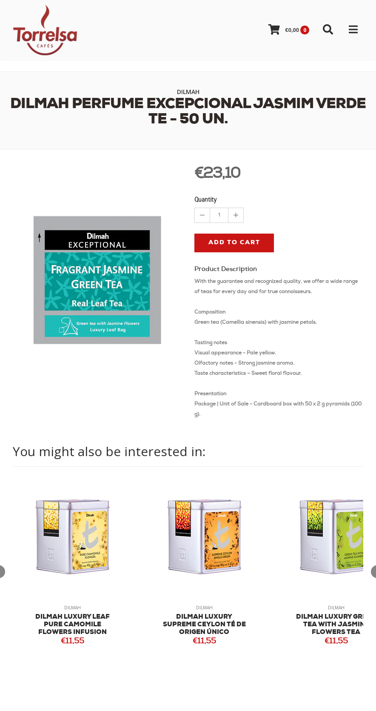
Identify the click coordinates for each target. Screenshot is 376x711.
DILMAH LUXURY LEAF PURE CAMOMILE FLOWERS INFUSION (72, 625)
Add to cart (234, 243)
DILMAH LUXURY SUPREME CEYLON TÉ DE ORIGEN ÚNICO (204, 625)
